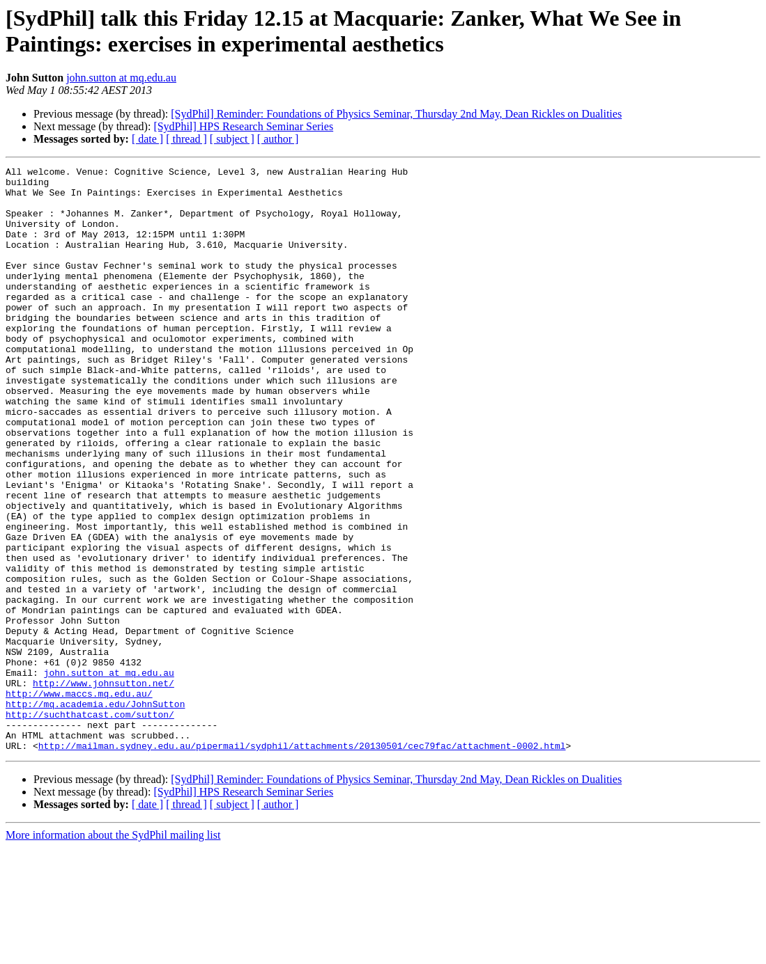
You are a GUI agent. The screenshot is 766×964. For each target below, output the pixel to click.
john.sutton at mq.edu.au (121, 78)
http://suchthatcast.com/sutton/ (90, 825)
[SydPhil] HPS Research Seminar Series (243, 126)
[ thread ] (186, 139)
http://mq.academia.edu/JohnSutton (95, 812)
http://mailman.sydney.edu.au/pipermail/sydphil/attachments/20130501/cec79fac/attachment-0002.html (302, 862)
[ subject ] (232, 139)
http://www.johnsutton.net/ (103, 787)
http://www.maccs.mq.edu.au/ (79, 799)
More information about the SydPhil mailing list (113, 952)
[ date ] (147, 139)
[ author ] (278, 139)
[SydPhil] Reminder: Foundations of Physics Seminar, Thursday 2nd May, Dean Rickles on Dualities (396, 114)
